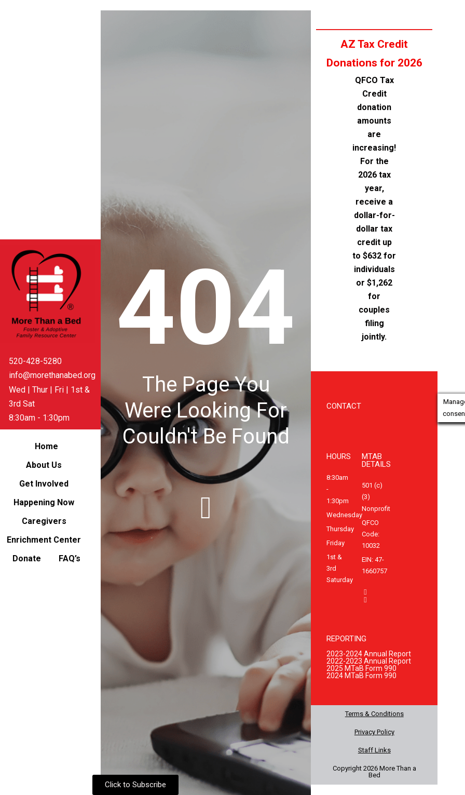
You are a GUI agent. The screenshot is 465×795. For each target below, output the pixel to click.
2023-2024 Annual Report (368, 654)
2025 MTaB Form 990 (361, 668)
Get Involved (44, 484)
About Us (44, 465)
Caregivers (44, 521)
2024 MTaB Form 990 (361, 675)
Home (46, 446)
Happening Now (43, 502)
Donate (26, 558)
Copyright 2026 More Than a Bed (374, 771)
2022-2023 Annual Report (368, 661)
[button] (46, 465)
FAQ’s (69, 558)
